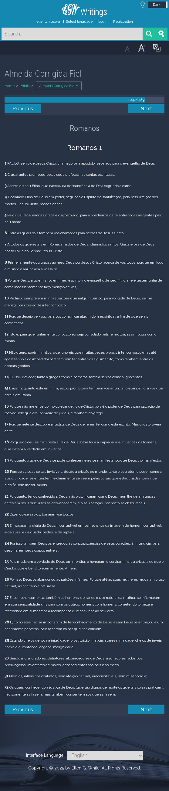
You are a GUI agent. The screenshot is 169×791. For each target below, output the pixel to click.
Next (146, 109)
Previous (22, 109)
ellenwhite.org (48, 21)
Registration (123, 21)
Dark (157, 4)
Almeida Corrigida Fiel (58, 86)
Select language (79, 21)
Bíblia (25, 86)
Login (102, 21)
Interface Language (44, 755)
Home (10, 86)
